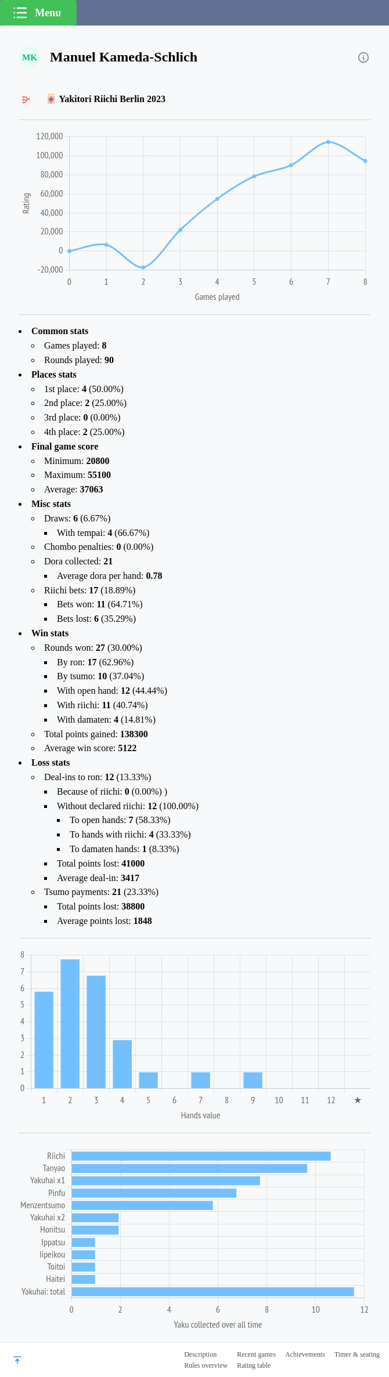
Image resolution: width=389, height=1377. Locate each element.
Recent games (256, 1354)
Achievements (305, 1354)
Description (200, 1354)
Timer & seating (357, 1354)
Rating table (254, 1365)
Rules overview (206, 1365)
